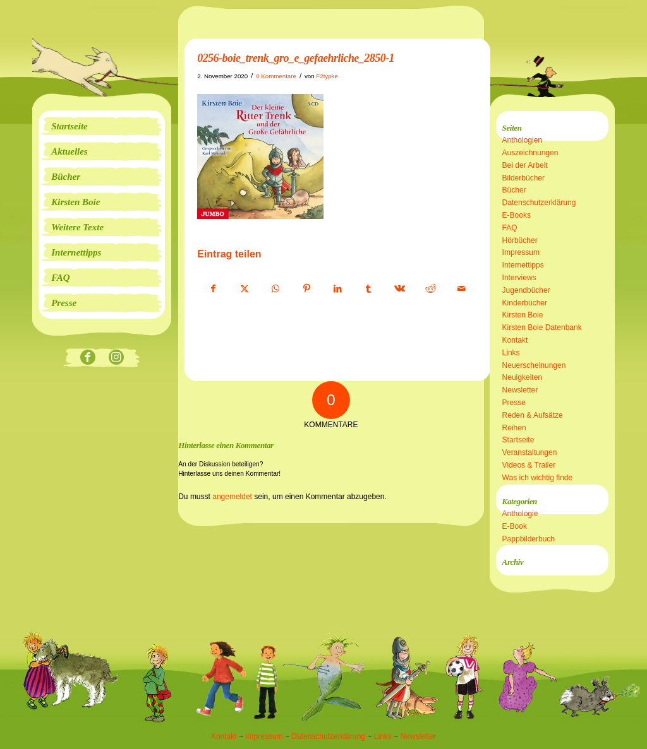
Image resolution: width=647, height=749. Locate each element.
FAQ (509, 227)
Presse (514, 402)
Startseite (518, 439)
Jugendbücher (526, 290)
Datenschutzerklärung (539, 202)
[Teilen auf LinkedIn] (337, 289)
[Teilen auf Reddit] (430, 289)
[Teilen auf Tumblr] (368, 289)
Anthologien (522, 140)
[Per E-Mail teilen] (461, 289)
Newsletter (520, 390)
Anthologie (520, 513)
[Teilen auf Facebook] (213, 289)
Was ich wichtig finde (537, 477)
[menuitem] (102, 126)
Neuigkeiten (522, 377)
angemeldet (232, 496)
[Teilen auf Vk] (399, 289)
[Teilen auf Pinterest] (306, 289)
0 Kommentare (276, 76)
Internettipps (523, 265)
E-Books (516, 215)
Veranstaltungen (529, 452)
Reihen (514, 427)
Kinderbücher (524, 302)
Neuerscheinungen (534, 365)
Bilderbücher (523, 178)
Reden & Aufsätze (532, 415)
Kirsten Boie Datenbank (542, 327)
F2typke (327, 76)
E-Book (514, 526)
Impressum (521, 252)
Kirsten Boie (522, 314)
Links (511, 352)
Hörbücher (520, 240)
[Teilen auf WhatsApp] (275, 289)
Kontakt (515, 340)
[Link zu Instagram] (116, 358)
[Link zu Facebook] (87, 358)
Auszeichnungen (530, 152)
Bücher (514, 190)
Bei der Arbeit (525, 165)
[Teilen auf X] (244, 289)
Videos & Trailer (529, 465)
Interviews (519, 277)
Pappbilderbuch (528, 538)
